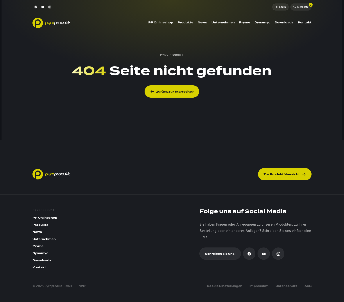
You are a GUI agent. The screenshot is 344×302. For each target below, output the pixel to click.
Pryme (244, 23)
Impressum (259, 286)
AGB (308, 286)
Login (280, 7)
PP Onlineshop (160, 23)
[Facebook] (35, 7)
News (202, 23)
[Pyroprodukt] (51, 23)
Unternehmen (223, 23)
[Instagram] (50, 7)
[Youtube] (43, 7)
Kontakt (305, 23)
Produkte (185, 23)
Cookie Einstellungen (224, 286)
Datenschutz (286, 286)
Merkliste (302, 6)
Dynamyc (262, 23)
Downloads (284, 23)
